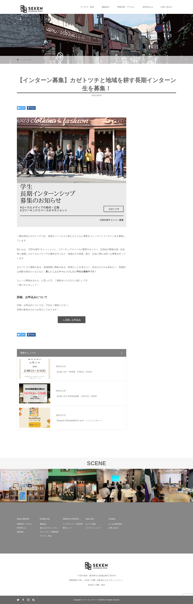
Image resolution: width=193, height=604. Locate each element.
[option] (24, 485)
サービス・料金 (87, 7)
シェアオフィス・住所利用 (73, 524)
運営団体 (20, 532)
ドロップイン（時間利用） (50, 532)
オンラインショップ (93, 528)
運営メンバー (68, 528)
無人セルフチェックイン (49, 528)
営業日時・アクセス (126, 7)
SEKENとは (147, 7)
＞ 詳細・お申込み (71, 320)
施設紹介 (106, 7)
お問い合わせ (166, 7)
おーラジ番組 (91, 524)
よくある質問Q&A (115, 524)
